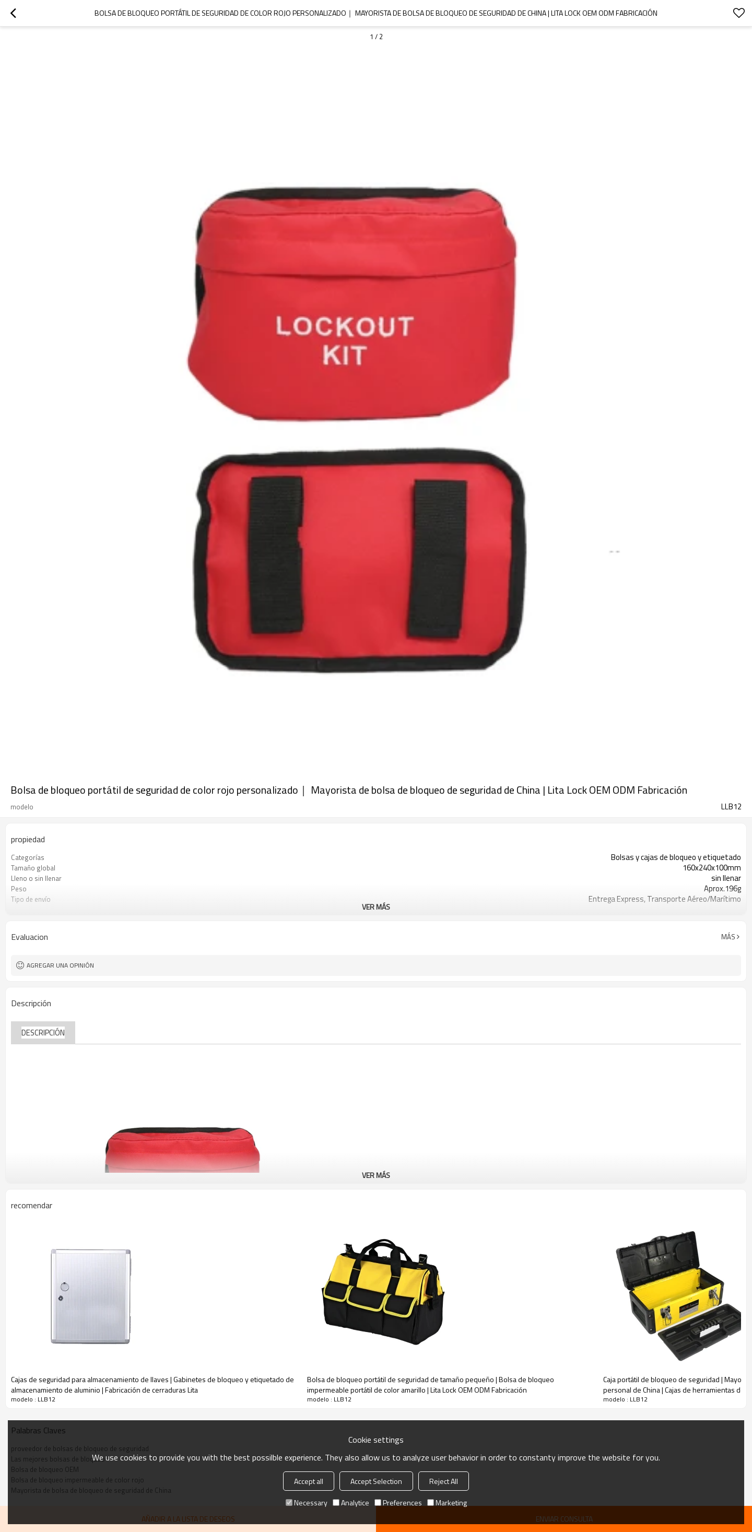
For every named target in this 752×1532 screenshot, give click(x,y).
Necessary (306, 1502)
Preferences (398, 1502)
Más (728, 937)
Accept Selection (376, 1481)
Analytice (351, 1502)
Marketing (447, 1502)
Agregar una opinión (60, 965)
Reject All (443, 1481)
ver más (376, 906)
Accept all (308, 1481)
